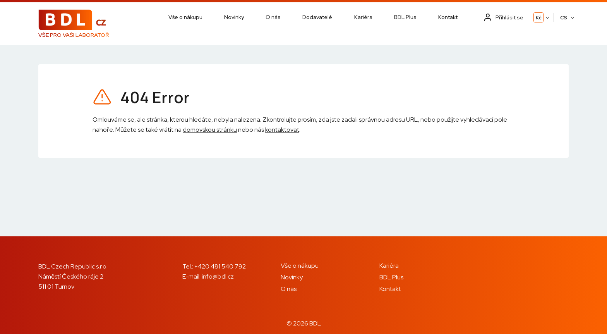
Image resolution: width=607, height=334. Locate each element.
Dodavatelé (317, 17)
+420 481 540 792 (220, 266)
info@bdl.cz (218, 276)
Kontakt (448, 17)
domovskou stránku (210, 130)
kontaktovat (282, 130)
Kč (539, 17)
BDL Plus (405, 17)
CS (563, 17)
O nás (273, 17)
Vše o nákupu (185, 17)
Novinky (234, 17)
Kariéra (363, 17)
